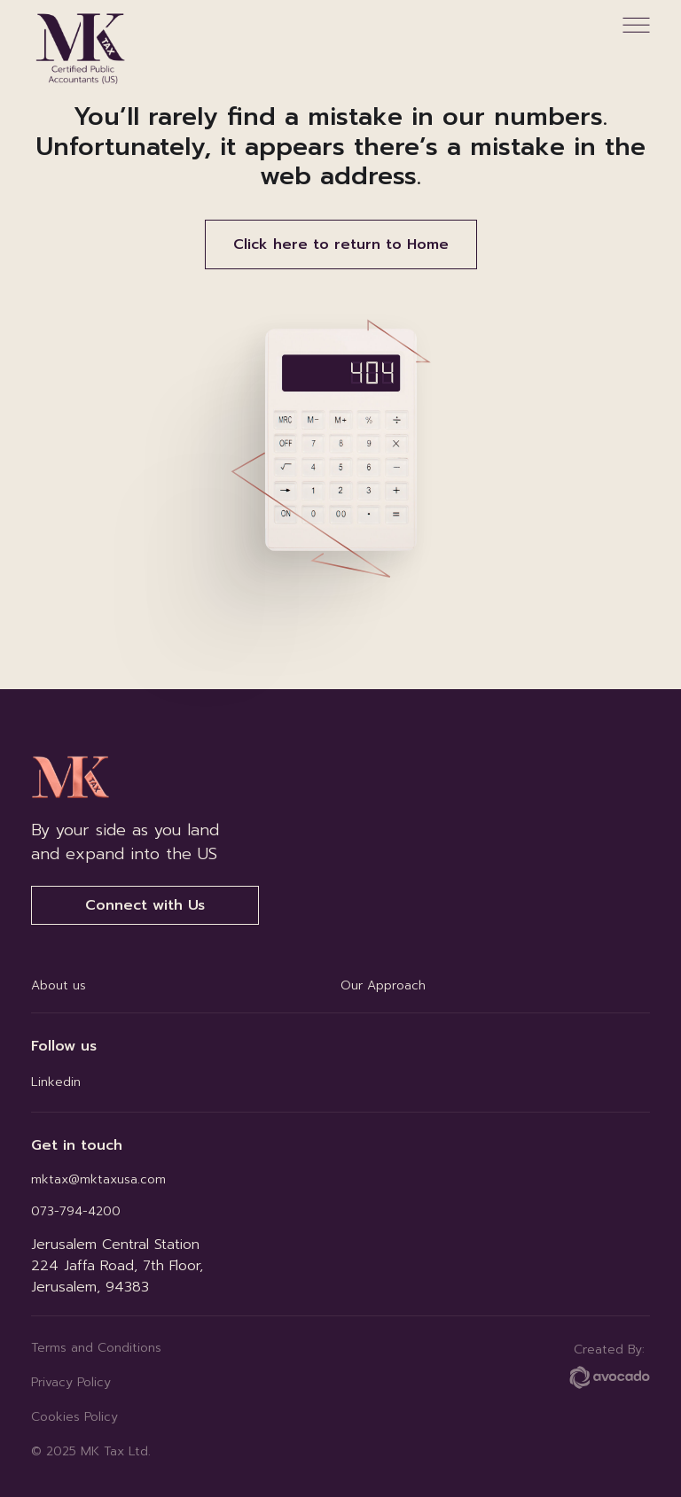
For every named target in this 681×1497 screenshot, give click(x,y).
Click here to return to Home (341, 244)
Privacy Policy (71, 1382)
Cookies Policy (74, 1417)
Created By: (609, 1364)
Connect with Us (145, 905)
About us (58, 985)
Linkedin (56, 1082)
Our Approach (383, 985)
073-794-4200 (76, 1211)
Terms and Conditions (96, 1347)
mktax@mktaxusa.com (98, 1179)
